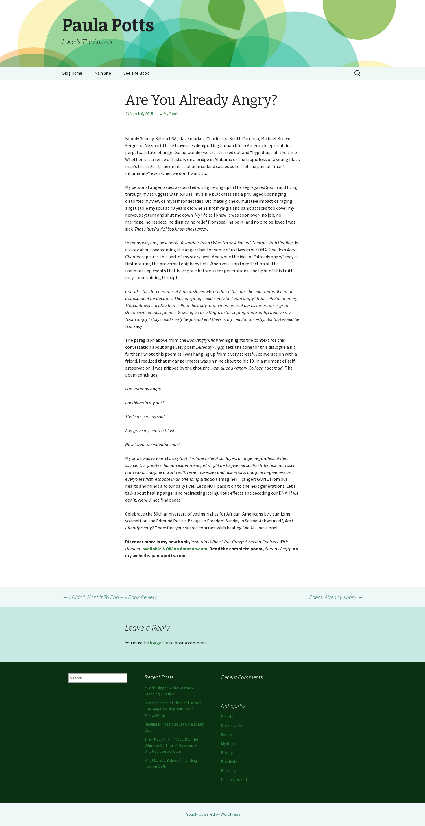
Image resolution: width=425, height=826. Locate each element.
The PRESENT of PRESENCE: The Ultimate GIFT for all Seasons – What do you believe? (171, 745)
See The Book (136, 73)
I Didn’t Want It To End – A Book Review (109, 597)
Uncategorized (234, 779)
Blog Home (72, 73)
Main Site (103, 73)
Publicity (228, 770)
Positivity (229, 761)
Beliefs (227, 716)
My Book (171, 113)
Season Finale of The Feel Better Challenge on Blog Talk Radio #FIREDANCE (173, 709)
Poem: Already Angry (336, 597)
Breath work (231, 725)
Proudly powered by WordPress (212, 814)
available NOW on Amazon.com (174, 548)
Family (226, 734)
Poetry (227, 752)
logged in (159, 643)
